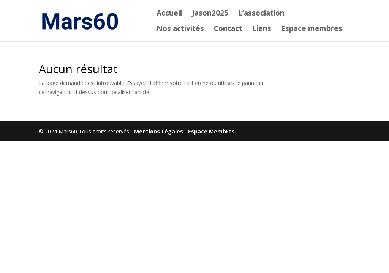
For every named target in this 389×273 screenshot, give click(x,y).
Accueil (169, 14)
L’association (261, 14)
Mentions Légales (158, 131)
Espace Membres (211, 131)
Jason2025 (210, 14)
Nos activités (180, 29)
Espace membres (311, 29)
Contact (228, 29)
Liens (261, 29)
